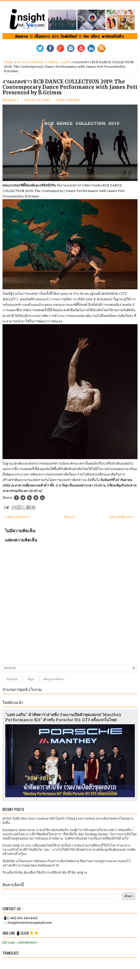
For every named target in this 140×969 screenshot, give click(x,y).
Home (9, 62)
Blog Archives (54, 679)
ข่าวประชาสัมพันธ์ (30, 62)
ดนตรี (65, 62)
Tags (30, 679)
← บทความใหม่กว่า (16, 517)
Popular (12, 679)
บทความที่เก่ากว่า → (123, 517)
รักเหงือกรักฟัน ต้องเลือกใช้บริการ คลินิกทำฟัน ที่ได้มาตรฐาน (44, 872)
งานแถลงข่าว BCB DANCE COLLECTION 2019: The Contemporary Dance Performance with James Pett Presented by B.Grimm (70, 87)
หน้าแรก (69, 517)
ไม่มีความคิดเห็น (68, 100)
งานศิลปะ (52, 62)
